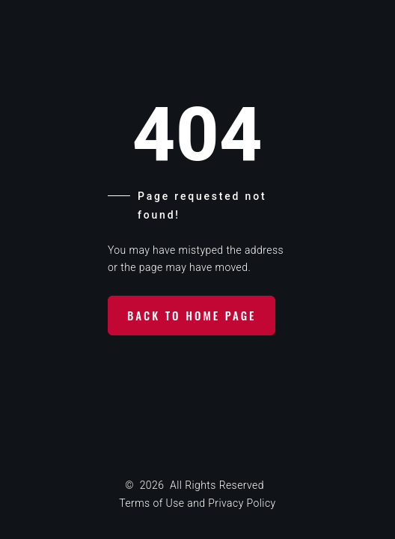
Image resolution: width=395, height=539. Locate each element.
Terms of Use (151, 503)
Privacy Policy (241, 503)
